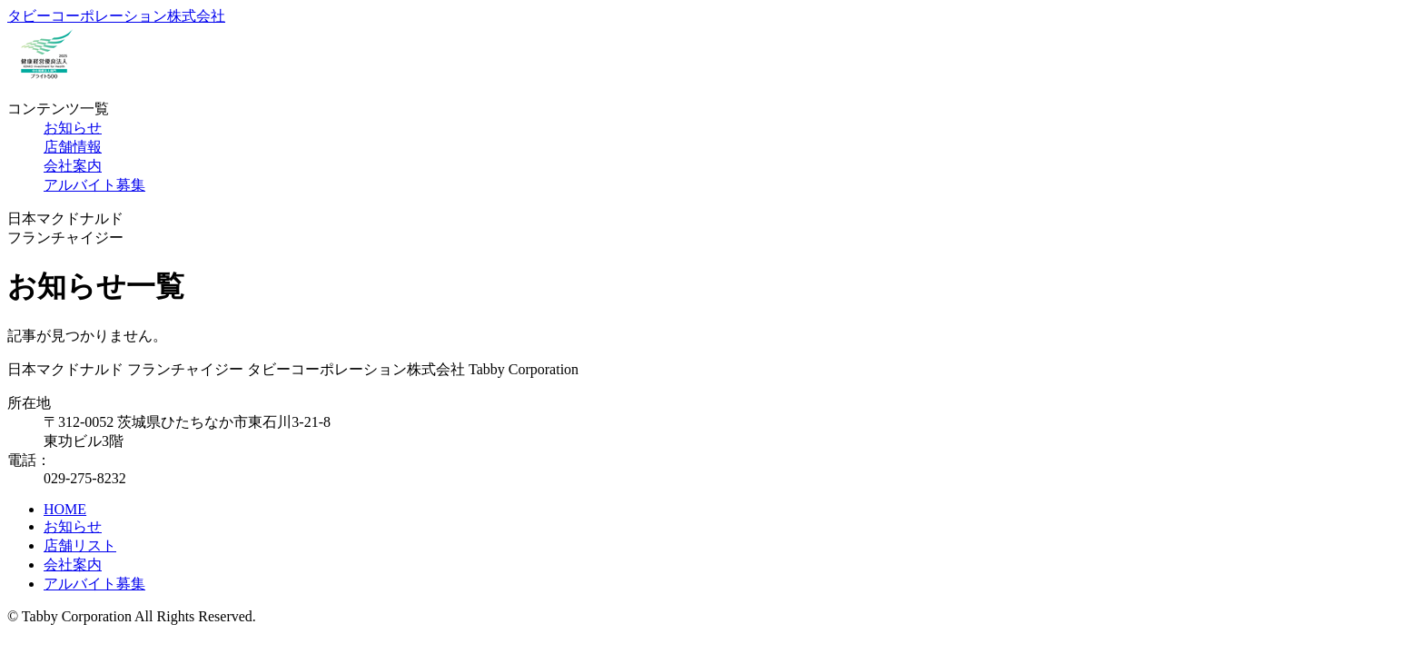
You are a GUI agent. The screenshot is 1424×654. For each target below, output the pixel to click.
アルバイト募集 (94, 185)
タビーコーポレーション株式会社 (116, 16)
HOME (65, 509)
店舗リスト (80, 545)
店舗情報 (73, 146)
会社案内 (73, 165)
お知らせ (73, 127)
